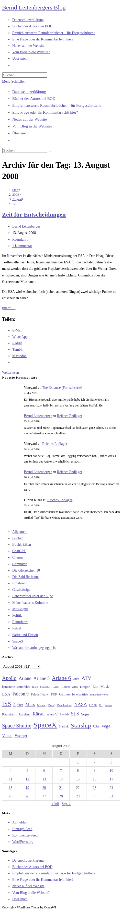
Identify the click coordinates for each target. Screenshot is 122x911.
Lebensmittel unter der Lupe (32, 596)
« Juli (55, 804)
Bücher (17, 538)
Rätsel (16, 628)
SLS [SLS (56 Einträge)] (75, 713)
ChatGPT (19, 551)
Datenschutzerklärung (29, 92)
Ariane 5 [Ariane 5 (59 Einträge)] (42, 678)
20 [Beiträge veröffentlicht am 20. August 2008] (44, 788)
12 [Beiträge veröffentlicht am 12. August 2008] (27, 779)
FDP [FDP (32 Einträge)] (54, 694)
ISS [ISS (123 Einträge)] (6, 703)
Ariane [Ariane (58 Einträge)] (25, 678)
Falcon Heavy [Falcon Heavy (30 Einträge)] (40, 694)
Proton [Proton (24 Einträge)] (108, 705)
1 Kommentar (22, 246)
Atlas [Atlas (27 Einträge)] (76, 679)
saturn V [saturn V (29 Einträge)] (52, 714)
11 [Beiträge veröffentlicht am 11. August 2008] (10, 779)
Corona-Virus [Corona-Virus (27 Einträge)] (70, 687)
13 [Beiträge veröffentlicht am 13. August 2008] (44, 779)
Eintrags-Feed (22, 829)
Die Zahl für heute (25, 577)
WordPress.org (22, 842)
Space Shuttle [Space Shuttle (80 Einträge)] (16, 726)
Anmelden (19, 822)
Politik (17, 615)
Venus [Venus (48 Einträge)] (7, 735)
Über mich (20, 133)
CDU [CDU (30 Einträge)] (56, 687)
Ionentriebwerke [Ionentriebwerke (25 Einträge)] (99, 694)
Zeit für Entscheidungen (34, 214)
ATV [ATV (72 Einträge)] (87, 678)
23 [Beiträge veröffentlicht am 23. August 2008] (94, 788)
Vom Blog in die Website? (32, 126)
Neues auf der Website (29, 119)
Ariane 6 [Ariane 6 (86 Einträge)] (61, 678)
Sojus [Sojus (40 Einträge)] (85, 714)
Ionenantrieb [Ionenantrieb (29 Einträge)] (80, 694)
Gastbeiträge (21, 590)
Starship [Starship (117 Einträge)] (81, 725)
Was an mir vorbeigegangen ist (34, 648)
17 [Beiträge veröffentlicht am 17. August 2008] (111, 779)
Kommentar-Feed (24, 835)
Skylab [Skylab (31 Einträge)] (64, 714)
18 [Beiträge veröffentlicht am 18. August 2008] (10, 788)
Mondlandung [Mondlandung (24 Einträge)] (64, 705)
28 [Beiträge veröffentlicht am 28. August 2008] (61, 796)
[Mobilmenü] (13, 81)
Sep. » (66, 804)
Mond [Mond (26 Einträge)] (51, 704)
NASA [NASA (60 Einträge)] (80, 704)
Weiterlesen (10, 372)
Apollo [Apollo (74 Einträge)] (9, 678)
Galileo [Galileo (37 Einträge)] (64, 694)
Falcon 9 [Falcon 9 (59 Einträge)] (21, 693)
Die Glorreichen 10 (26, 570)
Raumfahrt (20, 239)
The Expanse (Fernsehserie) (62, 388)
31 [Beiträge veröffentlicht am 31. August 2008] (111, 796)
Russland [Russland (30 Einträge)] (24, 714)
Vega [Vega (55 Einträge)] (105, 725)
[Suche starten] (50, 151)
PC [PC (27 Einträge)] (100, 705)
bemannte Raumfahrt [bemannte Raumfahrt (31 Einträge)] (16, 687)
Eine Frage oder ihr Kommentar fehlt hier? (45, 112)
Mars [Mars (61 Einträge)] (30, 704)
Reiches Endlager (69, 416)
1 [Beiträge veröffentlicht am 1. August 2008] (78, 762)
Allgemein (19, 532)
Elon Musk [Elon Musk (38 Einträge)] (101, 686)
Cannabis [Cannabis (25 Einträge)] (45, 686)
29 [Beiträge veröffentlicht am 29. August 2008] (78, 796)
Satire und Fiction (25, 635)
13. (14, 204)
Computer (19, 564)
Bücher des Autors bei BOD (33, 99)
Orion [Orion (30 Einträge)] (93, 705)
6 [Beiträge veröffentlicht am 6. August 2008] (44, 771)
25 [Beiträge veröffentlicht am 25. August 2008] (10, 796)
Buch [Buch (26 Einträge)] (35, 686)
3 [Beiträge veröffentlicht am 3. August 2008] (111, 762)
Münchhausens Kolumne (30, 603)
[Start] (15, 190)
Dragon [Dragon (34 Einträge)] (85, 687)
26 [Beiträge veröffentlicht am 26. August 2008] (27, 796)
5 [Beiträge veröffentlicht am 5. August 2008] (27, 771)
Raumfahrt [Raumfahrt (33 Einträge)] (9, 714)
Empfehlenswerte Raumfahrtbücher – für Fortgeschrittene (56, 105)
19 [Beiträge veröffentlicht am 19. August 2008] (27, 788)
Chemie (18, 557)
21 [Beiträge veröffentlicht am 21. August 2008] (61, 788)
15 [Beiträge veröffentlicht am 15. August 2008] (78, 779)
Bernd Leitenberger (26, 226)
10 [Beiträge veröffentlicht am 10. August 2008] (111, 771)
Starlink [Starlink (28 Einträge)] (64, 726)
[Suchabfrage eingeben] (24, 75)
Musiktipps (20, 609)
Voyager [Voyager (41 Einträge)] (21, 736)
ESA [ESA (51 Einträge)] (6, 694)
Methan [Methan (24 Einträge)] (41, 705)
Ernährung (19, 583)
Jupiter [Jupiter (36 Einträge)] (18, 705)
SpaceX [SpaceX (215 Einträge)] (45, 725)
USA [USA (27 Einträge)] (96, 726)
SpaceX (18, 641)
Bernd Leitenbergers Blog (34, 7)
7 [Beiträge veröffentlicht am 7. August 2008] (61, 771)
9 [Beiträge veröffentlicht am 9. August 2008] (94, 771)
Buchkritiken (21, 544)
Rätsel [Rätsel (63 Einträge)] (38, 713)
